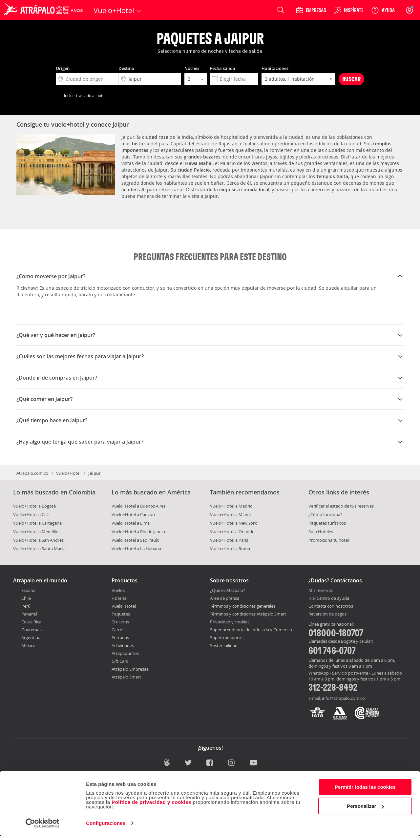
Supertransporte (226, 637)
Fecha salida (222, 68)
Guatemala (32, 630)
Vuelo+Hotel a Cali (31, 514)
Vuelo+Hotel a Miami (230, 514)
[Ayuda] (383, 10)
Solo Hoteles (320, 531)
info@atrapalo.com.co (343, 698)
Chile (26, 598)
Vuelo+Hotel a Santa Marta (39, 549)
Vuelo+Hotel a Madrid (231, 506)
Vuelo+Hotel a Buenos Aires (138, 506)
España (28, 590)
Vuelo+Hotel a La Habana (136, 549)
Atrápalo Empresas (130, 669)
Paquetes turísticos (327, 523)
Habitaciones (275, 68)
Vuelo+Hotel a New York (233, 523)
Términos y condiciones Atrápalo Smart (248, 614)
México (28, 645)
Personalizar (365, 806)
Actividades (123, 645)
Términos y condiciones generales (242, 606)
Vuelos (118, 590)
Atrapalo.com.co (32, 473)
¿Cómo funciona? (325, 514)
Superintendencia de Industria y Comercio (251, 630)
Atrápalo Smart (126, 677)
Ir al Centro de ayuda (328, 598)
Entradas (120, 637)
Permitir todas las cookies (365, 787)
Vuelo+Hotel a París (229, 540)
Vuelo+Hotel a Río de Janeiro (139, 531)
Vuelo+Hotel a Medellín (35, 531)
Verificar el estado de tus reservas (341, 506)
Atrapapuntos (125, 653)
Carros (118, 630)
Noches (191, 68)
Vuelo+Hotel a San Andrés (38, 540)
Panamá (29, 614)
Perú (26, 606)
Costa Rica (31, 622)
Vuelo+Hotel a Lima (131, 523)
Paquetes (121, 614)
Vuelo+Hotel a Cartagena (37, 523)
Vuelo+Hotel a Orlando (232, 531)
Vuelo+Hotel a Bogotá (34, 506)
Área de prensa (224, 598)
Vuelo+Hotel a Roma (230, 549)
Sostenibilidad (224, 645)
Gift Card (120, 661)
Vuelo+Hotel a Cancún (133, 514)
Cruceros (120, 622)
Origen (63, 68)
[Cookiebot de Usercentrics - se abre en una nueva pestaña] (42, 823)
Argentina (30, 637)
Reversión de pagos (327, 614)
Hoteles (119, 598)
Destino (126, 68)
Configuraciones (105, 823)
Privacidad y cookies (229, 622)
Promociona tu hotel (328, 540)
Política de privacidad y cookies (151, 802)
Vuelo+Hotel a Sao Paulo (135, 540)
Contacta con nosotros (330, 606)
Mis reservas (320, 590)
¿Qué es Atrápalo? (227, 590)
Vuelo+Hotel (68, 473)
